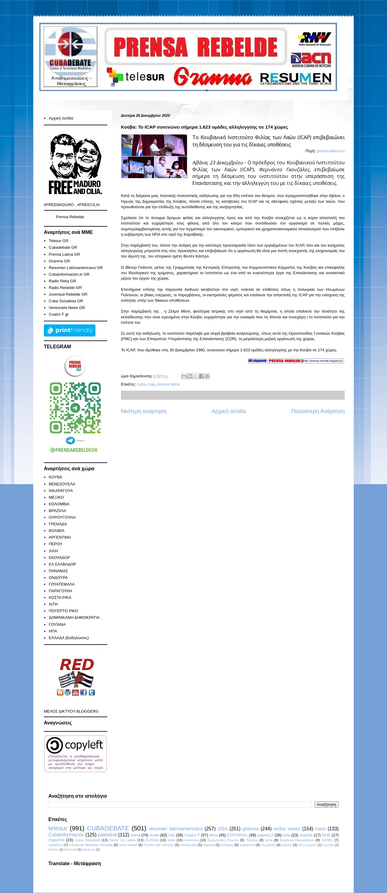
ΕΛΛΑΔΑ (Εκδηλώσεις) (69, 637)
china (135, 835)
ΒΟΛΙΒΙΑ (56, 530)
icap (151, 384)
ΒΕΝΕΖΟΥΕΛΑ (62, 484)
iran (171, 835)
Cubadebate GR (63, 247)
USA (222, 828)
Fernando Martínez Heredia (90, 845)
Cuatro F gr (59, 314)
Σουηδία (328, 845)
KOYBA (55, 477)
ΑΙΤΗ (53, 604)
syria (269, 840)
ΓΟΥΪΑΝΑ (57, 624)
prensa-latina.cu (331, 151)
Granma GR (59, 261)
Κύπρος (227, 845)
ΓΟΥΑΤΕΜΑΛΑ (62, 584)
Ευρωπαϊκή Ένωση (222, 840)
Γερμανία (268, 845)
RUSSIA (151, 840)
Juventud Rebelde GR (68, 294)
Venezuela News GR (67, 307)
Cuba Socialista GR (66, 301)
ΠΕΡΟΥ (55, 544)
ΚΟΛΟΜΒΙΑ (59, 504)
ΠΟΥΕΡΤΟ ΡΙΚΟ (63, 611)
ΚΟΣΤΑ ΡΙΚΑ (60, 597)
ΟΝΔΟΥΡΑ (58, 577)
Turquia (252, 840)
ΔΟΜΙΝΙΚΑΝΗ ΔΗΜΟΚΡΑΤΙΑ (74, 617)
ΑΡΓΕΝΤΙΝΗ (60, 537)
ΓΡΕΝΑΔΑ (58, 524)
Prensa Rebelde (70, 217)
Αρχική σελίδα (229, 411)
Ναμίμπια (88, 849)
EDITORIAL (237, 835)
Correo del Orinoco (159, 845)
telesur (57, 828)
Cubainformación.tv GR (69, 274)
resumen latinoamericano (176, 828)
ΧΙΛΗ (53, 551)
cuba (141, 384)
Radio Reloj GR (62, 281)
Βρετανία (70, 849)
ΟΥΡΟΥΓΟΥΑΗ (62, 517)
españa (306, 835)
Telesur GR (58, 240)
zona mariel (128, 845)
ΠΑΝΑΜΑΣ (58, 571)
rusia (320, 828)
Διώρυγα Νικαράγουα (297, 840)
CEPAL (327, 840)
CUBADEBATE (108, 828)
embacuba (188, 845)
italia (171, 840)
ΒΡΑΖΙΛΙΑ (57, 510)
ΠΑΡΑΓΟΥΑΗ (60, 591)
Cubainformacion (66, 834)
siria (286, 835)
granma (250, 828)
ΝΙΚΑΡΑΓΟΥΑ (61, 490)
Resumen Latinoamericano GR (75, 267)
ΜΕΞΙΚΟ (56, 497)
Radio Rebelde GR (65, 287)
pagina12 (265, 835)
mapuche (56, 840)
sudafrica (55, 845)
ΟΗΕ (326, 835)
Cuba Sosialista (87, 840)
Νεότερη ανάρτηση (144, 411)
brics (213, 835)
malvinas (191, 840)
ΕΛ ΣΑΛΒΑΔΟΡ (62, 564)
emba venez (287, 828)
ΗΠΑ (53, 631)
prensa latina (168, 384)
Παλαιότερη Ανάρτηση (318, 411)
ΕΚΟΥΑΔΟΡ (59, 557)
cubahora (247, 845)
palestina (107, 834)
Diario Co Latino (122, 840)
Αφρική (208, 845)
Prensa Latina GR (64, 254)
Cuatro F (192, 835)
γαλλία (286, 845)
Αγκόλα (53, 849)
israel (154, 835)
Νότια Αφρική (307, 845)
